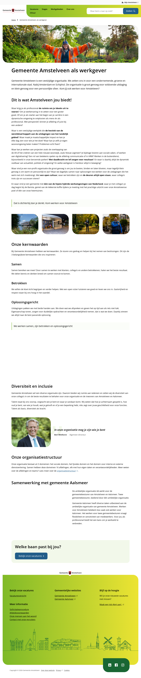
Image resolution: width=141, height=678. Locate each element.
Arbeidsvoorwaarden (19, 612)
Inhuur (33, 13)
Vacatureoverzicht (18, 595)
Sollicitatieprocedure (19, 609)
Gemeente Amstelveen (66, 595)
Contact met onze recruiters (22, 619)
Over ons (70, 9)
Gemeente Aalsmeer (65, 599)
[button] (24, 224)
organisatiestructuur (67, 470)
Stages (44, 9)
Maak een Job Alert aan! (112, 604)
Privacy (59, 670)
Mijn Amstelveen (131, 2)
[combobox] (108, 11)
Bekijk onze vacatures (31, 555)
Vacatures (34, 9)
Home (13, 20)
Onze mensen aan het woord (23, 616)
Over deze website (48, 670)
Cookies (67, 670)
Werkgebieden (57, 9)
